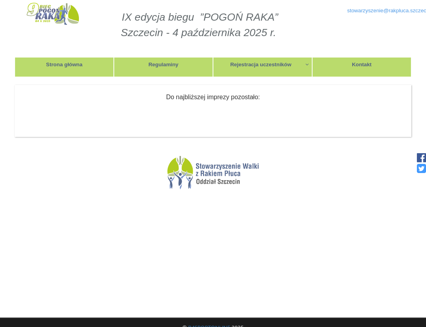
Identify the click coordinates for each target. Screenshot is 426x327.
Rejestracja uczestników (269, 64)
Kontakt (362, 64)
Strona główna (64, 64)
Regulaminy (163, 64)
